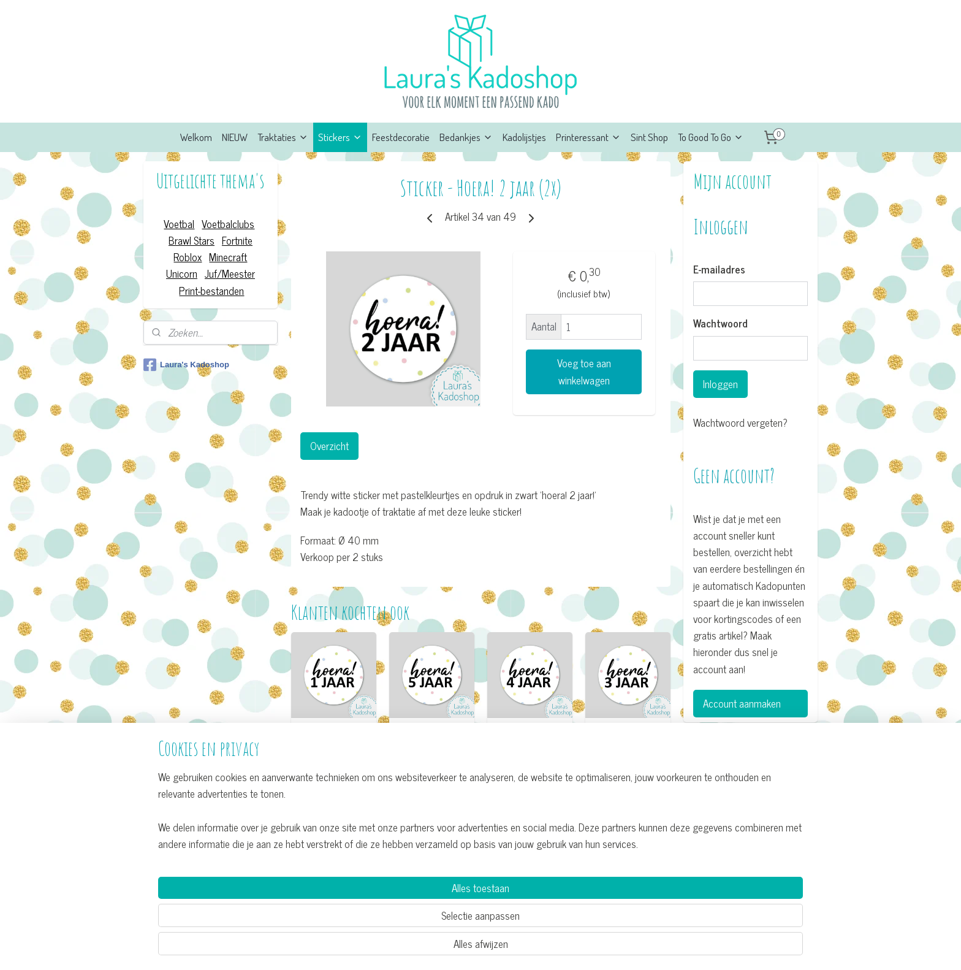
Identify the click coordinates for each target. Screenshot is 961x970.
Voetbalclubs (228, 223)
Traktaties (282, 137)
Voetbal (179, 223)
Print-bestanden (211, 290)
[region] (399, 912)
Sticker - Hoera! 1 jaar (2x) (333, 735)
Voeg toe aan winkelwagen (583, 371)
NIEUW (235, 137)
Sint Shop (649, 137)
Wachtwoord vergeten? (740, 422)
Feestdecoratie (401, 137)
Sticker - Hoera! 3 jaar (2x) (628, 735)
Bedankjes (466, 137)
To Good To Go (710, 137)
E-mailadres (719, 270)
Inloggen (720, 383)
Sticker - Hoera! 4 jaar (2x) (529, 735)
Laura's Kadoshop (186, 364)
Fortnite (237, 240)
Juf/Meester (230, 273)
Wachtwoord (720, 324)
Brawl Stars (192, 240)
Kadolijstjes (524, 137)
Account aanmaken (742, 703)
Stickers (340, 137)
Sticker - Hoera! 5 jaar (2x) (431, 735)
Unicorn (181, 273)
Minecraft (228, 256)
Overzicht (329, 445)
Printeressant (588, 137)
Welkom (196, 137)
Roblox (187, 256)
